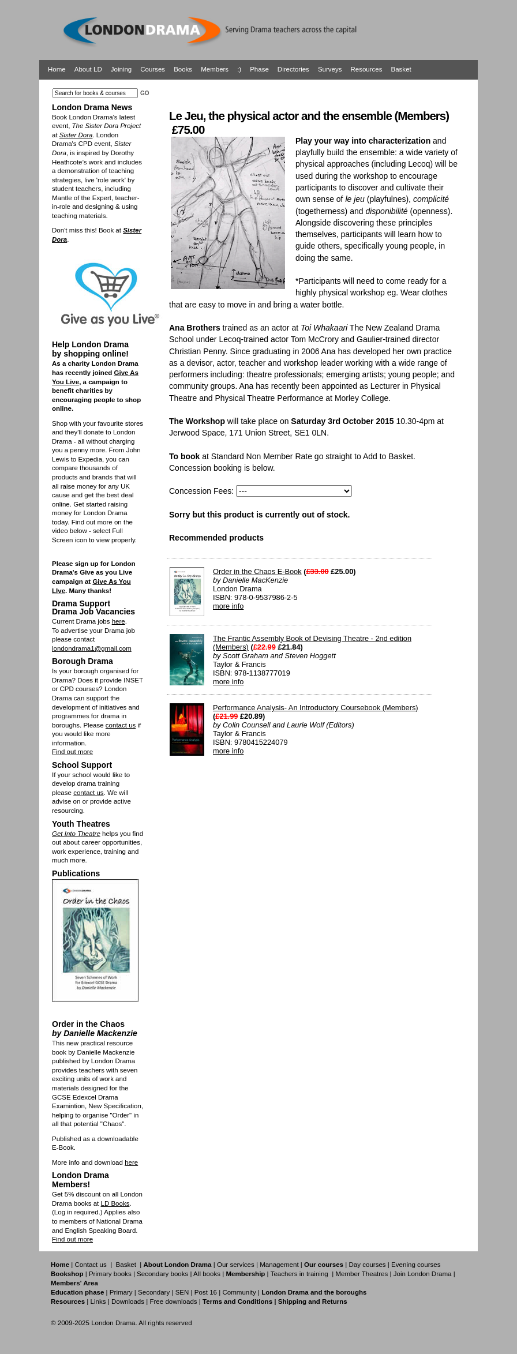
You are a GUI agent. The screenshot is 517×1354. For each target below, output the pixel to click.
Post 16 (205, 1292)
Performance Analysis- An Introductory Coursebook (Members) (315, 707)
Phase (259, 69)
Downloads (127, 1301)
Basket (401, 69)
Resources (366, 69)
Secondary (154, 1292)
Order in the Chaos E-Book (257, 571)
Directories (293, 69)
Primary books (110, 1273)
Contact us (91, 1264)
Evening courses (415, 1264)
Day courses (367, 1264)
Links (98, 1301)
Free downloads (173, 1301)
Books (183, 69)
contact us (121, 725)
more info (228, 606)
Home (57, 69)
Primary (121, 1292)
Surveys (330, 69)
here (118, 621)
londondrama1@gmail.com (92, 648)
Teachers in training (299, 1273)
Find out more (72, 751)
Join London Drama (423, 1273)
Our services (235, 1264)
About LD (88, 69)
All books (206, 1273)
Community (239, 1292)
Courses (152, 69)
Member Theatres (361, 1273)
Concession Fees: (201, 491)
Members (214, 69)
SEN (182, 1292)
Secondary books (162, 1273)
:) (239, 69)
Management (279, 1264)
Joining (121, 69)
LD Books (114, 1203)
